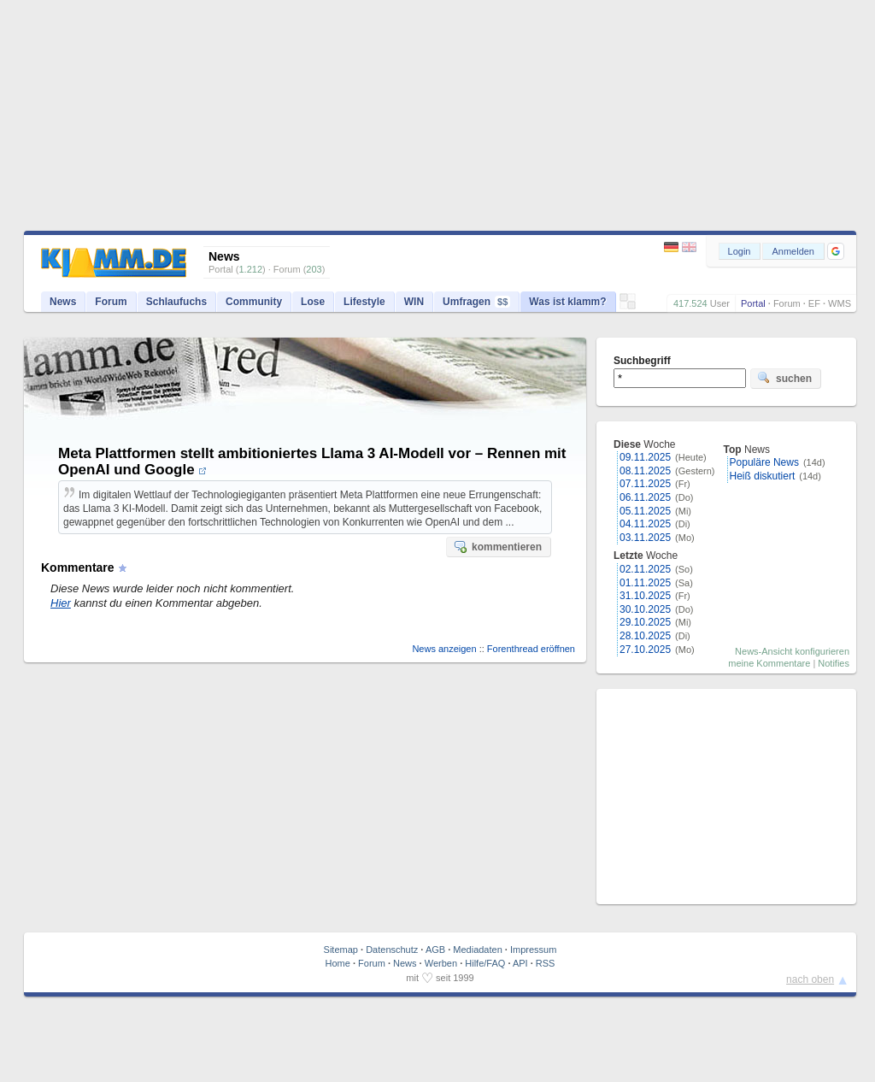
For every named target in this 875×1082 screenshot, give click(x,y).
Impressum (533, 949)
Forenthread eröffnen (531, 649)
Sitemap (341, 949)
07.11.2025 (645, 484)
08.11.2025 (645, 471)
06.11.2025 (645, 497)
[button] (835, 251)
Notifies (833, 663)
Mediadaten (477, 949)
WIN (414, 302)
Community (254, 302)
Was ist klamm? (567, 302)
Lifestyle (364, 302)
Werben (441, 963)
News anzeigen (444, 649)
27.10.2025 (645, 650)
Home (338, 963)
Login (739, 251)
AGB (435, 949)
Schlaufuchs (176, 302)
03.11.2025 (645, 538)
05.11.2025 (645, 511)
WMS (839, 303)
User (720, 303)
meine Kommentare (769, 663)
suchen (784, 378)
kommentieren (497, 546)
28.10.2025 (645, 636)
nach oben (810, 979)
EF (814, 303)
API (520, 963)
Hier (60, 603)
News (63, 302)
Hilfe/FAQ (485, 963)
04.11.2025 (645, 524)
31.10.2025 (645, 596)
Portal (753, 303)
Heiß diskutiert (763, 476)
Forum (787, 303)
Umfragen (476, 302)
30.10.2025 (645, 609)
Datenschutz (392, 949)
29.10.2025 (645, 622)
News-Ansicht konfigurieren (792, 651)
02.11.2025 (645, 569)
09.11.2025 (645, 457)
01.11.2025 (645, 583)
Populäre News (764, 462)
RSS (545, 963)
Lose (313, 302)
